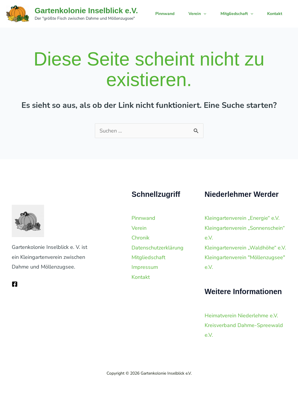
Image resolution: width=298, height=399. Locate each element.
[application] (203, 14)
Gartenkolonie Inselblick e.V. (86, 10)
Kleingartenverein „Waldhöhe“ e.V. (245, 247)
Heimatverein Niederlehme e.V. (241, 315)
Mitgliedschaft (236, 14)
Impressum (145, 267)
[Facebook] (15, 284)
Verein (197, 14)
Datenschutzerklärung (157, 247)
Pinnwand (164, 13)
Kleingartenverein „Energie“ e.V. (242, 218)
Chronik (140, 237)
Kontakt (274, 13)
